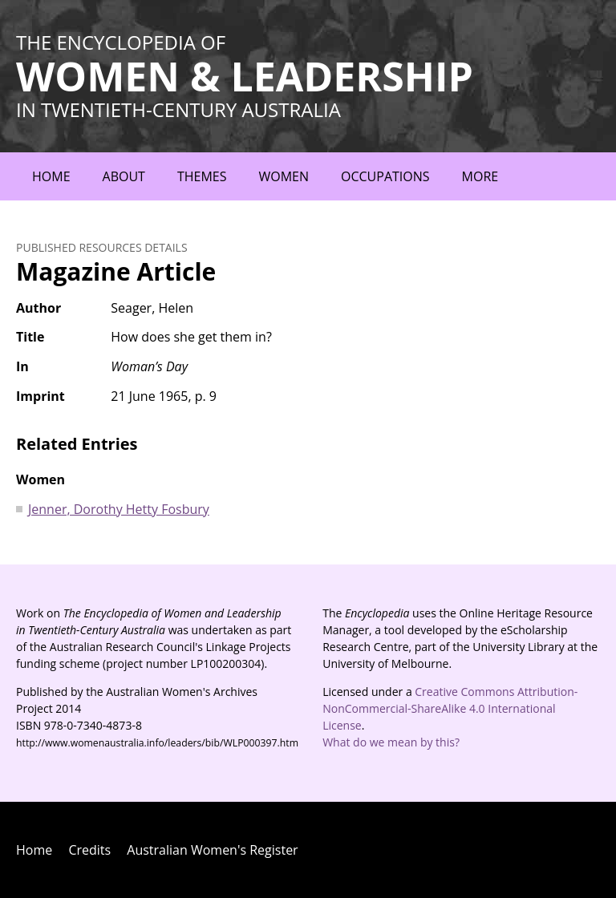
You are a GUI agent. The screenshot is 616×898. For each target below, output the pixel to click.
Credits (89, 850)
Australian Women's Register (212, 850)
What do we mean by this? (391, 742)
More (480, 176)
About (124, 176)
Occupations (385, 176)
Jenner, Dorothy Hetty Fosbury (118, 509)
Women (283, 176)
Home (51, 176)
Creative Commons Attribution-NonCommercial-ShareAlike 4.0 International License (450, 708)
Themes (202, 176)
